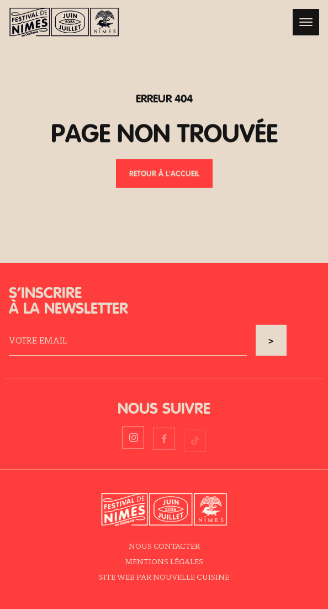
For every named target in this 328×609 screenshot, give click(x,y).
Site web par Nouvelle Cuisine (164, 576)
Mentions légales (164, 561)
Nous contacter (164, 545)
